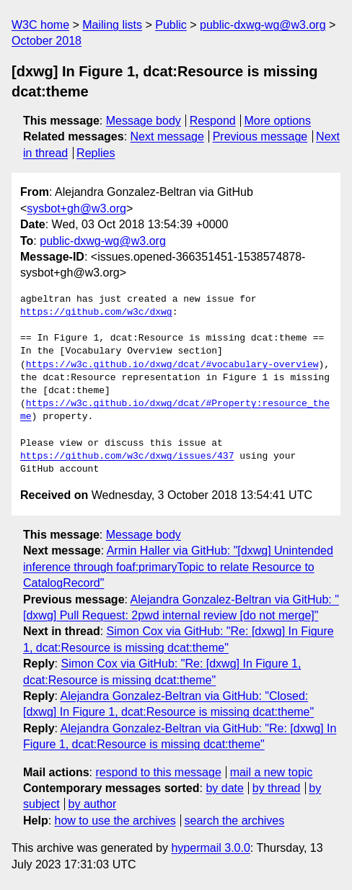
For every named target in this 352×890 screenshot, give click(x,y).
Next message (167, 136)
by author (93, 804)
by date (224, 788)
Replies (95, 153)
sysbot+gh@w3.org (76, 208)
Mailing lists (112, 25)
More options (278, 120)
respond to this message (158, 772)
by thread (276, 788)
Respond (213, 120)
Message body (143, 120)
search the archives (235, 820)
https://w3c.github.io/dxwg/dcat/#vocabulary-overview (172, 365)
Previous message (260, 136)
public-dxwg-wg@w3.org (263, 25)
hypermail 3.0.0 (210, 848)
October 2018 (47, 41)
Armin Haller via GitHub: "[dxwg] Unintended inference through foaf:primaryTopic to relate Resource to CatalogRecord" (178, 566)
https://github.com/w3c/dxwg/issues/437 (127, 456)
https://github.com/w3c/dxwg (96, 312)
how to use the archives (115, 820)
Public (171, 25)
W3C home (40, 25)
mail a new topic (271, 772)
